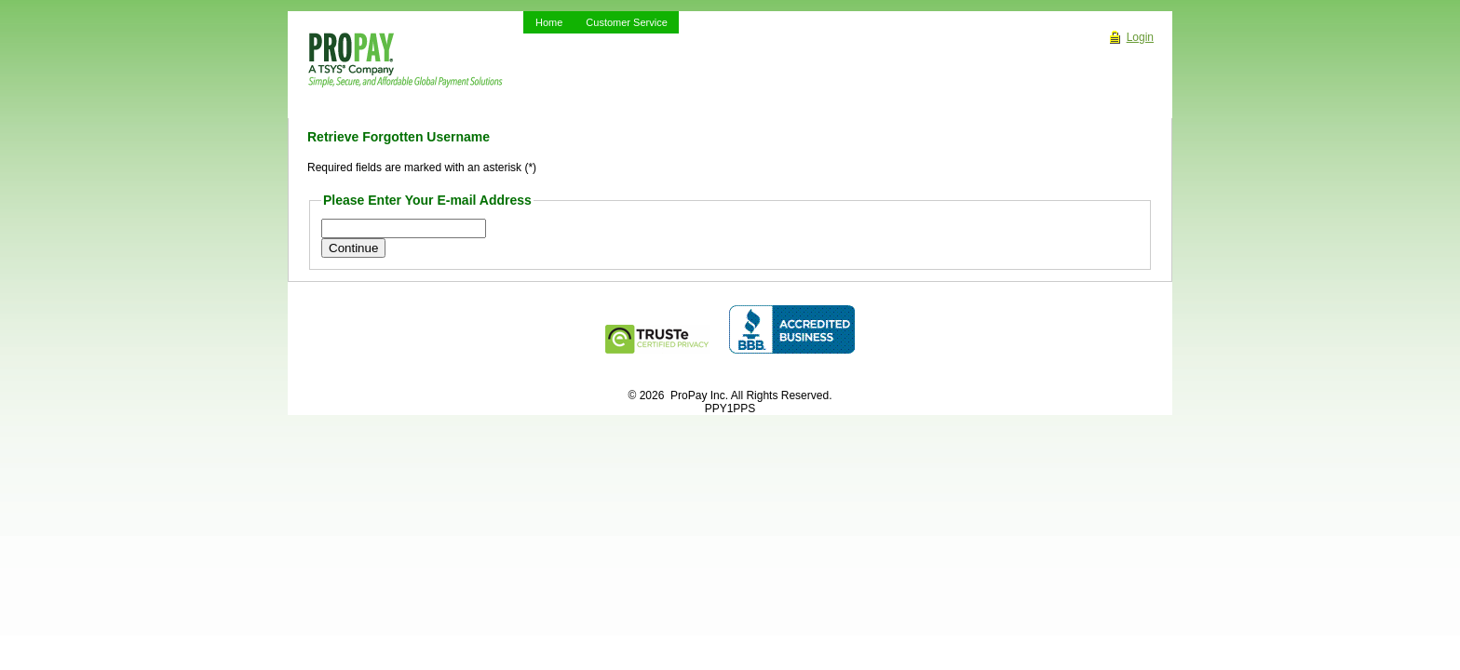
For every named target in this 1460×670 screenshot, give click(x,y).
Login (1140, 37)
